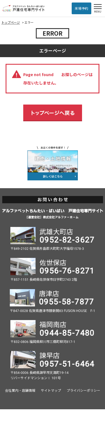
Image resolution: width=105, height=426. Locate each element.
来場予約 (81, 8)
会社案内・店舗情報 (20, 390)
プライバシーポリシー (83, 390)
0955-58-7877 (66, 301)
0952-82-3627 (67, 239)
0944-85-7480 (67, 332)
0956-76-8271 (67, 270)
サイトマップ (51, 390)
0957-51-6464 (67, 363)
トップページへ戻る (52, 113)
